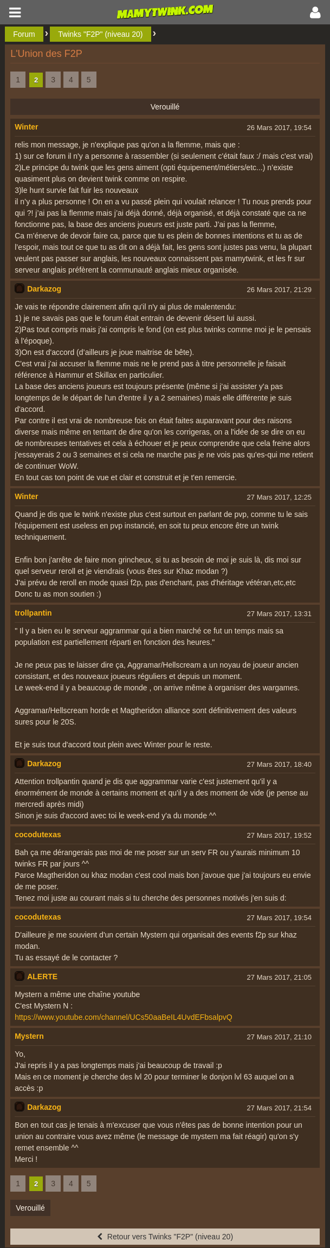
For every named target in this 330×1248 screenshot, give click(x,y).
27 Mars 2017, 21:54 (279, 1108)
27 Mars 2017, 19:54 (279, 918)
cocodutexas (38, 834)
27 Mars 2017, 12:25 (279, 497)
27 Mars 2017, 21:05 (279, 977)
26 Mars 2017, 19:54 (279, 128)
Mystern (29, 1036)
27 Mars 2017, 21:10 (279, 1037)
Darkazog (44, 288)
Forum (24, 34)
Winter (26, 126)
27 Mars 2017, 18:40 (279, 764)
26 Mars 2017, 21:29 (279, 290)
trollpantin (33, 613)
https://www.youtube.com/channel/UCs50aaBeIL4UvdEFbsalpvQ (123, 1017)
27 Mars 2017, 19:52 (279, 835)
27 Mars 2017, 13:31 (279, 614)
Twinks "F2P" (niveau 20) (100, 34)
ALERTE (42, 976)
